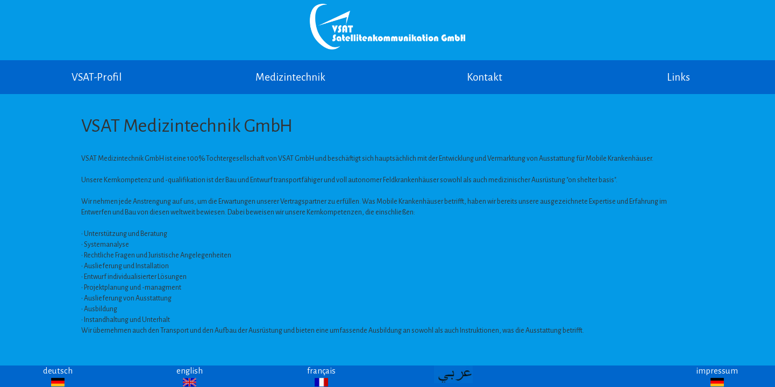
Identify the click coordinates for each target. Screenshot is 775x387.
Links (678, 77)
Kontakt (484, 77)
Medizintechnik (290, 77)
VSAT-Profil (97, 77)
